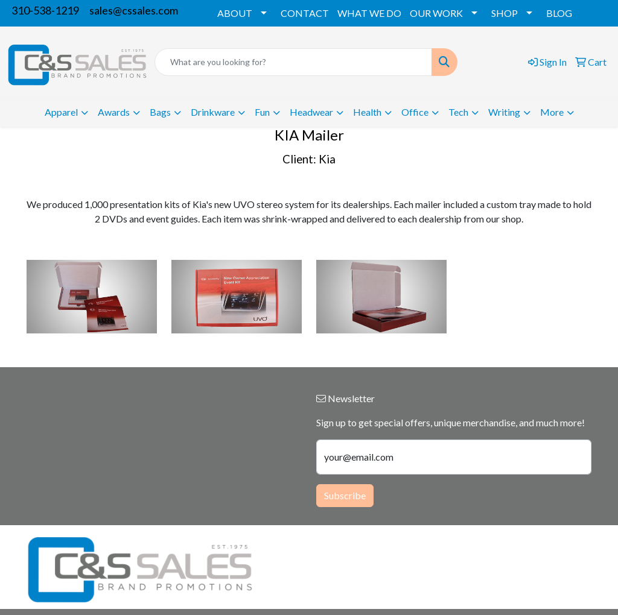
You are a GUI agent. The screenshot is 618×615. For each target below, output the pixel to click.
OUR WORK (436, 13)
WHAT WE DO (369, 13)
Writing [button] (504, 112)
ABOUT (234, 13)
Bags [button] (160, 112)
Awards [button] (114, 112)
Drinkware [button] (213, 112)
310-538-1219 (45, 10)
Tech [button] (458, 112)
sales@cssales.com (133, 10)
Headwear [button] (311, 112)
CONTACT (305, 13)
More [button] (552, 112)
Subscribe (345, 495)
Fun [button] (262, 112)
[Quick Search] (293, 62)
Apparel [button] (61, 112)
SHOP (504, 13)
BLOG (559, 13)
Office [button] (414, 112)
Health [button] (367, 112)
